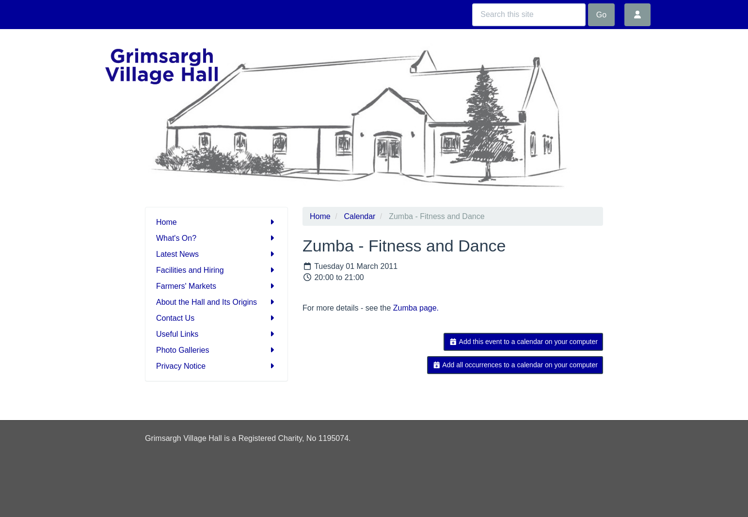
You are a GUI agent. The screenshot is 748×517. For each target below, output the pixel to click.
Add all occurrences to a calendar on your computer (515, 365)
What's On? (216, 238)
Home (216, 222)
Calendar (359, 216)
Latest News (216, 254)
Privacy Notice (216, 366)
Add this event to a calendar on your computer (523, 341)
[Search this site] (529, 14)
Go (601, 15)
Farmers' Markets (216, 286)
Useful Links (216, 334)
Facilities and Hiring (216, 270)
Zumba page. (416, 308)
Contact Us (216, 318)
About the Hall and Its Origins (216, 302)
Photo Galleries (216, 350)
